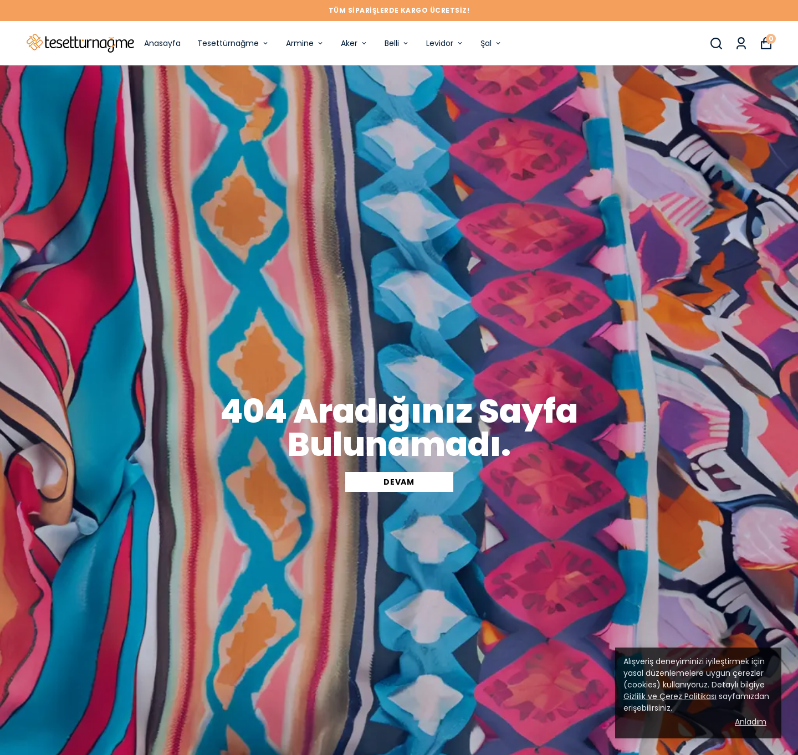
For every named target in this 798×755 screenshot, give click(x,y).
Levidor (445, 43)
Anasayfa (162, 43)
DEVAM (399, 481)
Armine (305, 43)
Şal (491, 43)
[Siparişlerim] (741, 43)
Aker (354, 43)
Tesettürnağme (233, 43)
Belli (397, 43)
